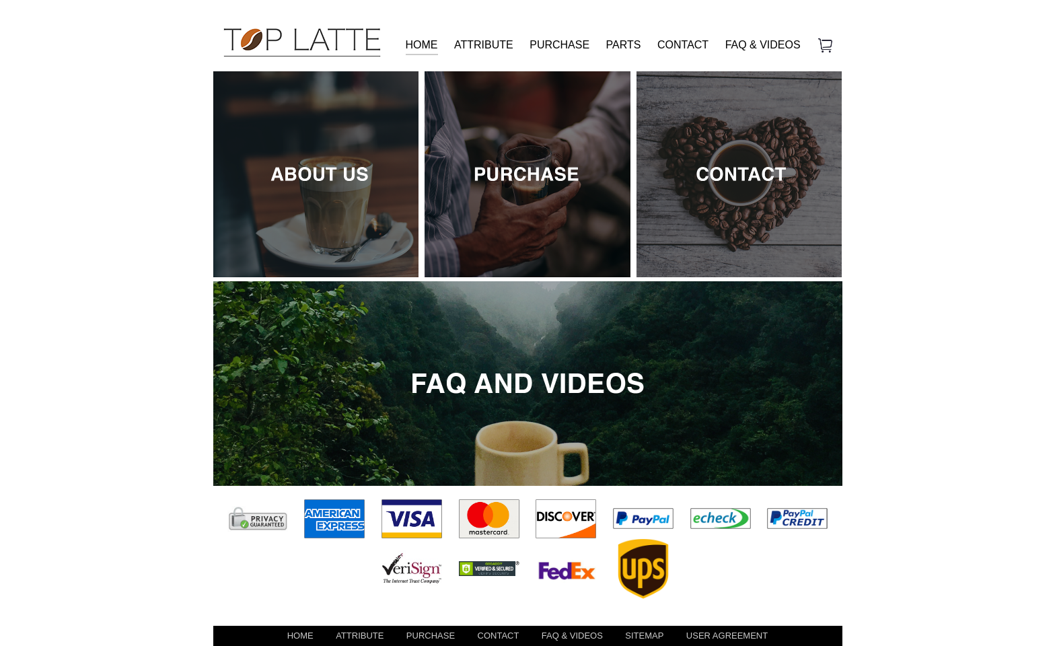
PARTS (623, 44)
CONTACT (682, 44)
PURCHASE (559, 44)
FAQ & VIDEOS (763, 44)
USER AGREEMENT (727, 636)
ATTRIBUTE (483, 44)
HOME (422, 44)
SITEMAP (644, 636)
